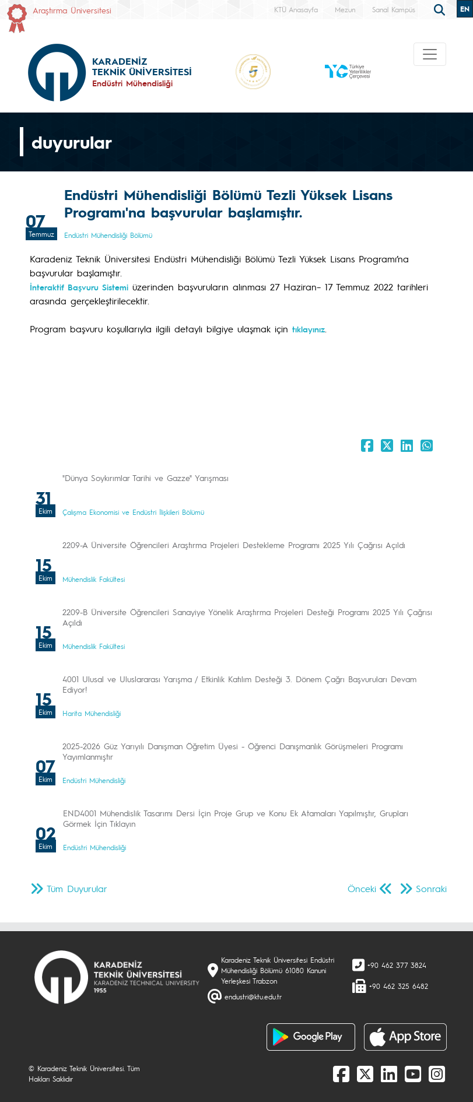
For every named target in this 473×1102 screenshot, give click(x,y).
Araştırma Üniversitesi (72, 10)
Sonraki (431, 888)
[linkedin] (389, 1073)
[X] (365, 1073)
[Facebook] (341, 1073)
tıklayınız (308, 329)
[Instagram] (437, 1073)
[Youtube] (413, 1073)
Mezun (345, 9)
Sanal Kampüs (393, 9)
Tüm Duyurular (77, 888)
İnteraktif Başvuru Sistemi (79, 287)
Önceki (362, 888)
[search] (441, 8)
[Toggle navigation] (430, 54)
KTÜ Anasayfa (296, 9)
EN (465, 8)
